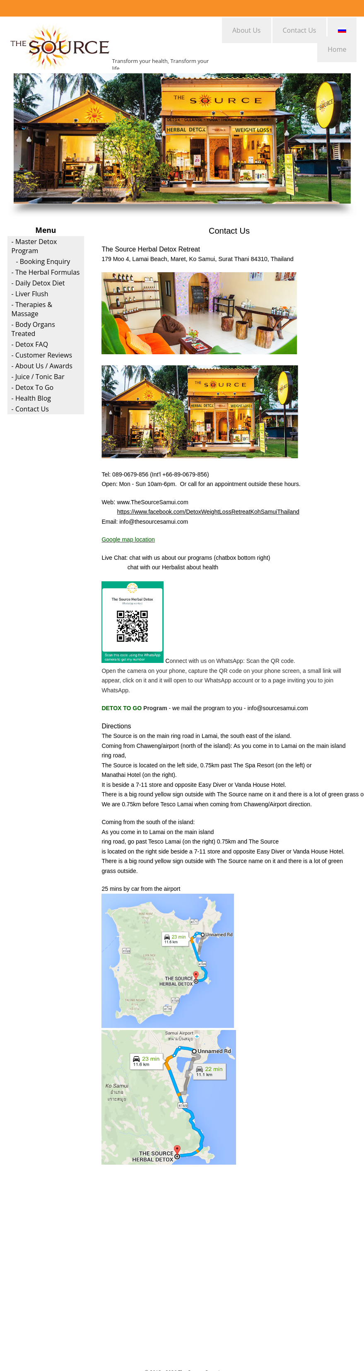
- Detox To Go (33, 387)
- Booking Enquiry (43, 261)
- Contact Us (30, 408)
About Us (246, 30)
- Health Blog (31, 398)
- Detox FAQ (30, 344)
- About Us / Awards (42, 365)
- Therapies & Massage (32, 309)
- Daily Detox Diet (38, 283)
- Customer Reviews (42, 355)
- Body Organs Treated (33, 329)
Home (337, 49)
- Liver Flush (30, 293)
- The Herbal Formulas (46, 272)
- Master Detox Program (34, 246)
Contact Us (299, 30)
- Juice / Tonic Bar (38, 376)
